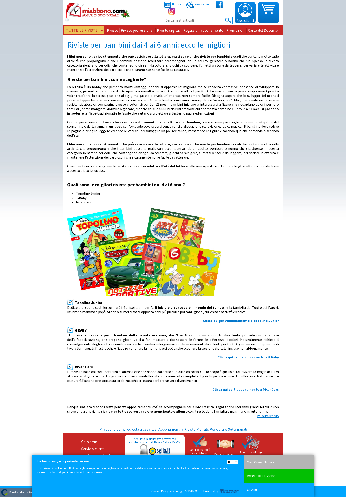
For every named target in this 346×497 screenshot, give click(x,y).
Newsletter (197, 4)
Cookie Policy (160, 491)
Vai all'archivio (268, 416)
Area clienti (245, 13)
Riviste (112, 30)
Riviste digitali (168, 30)
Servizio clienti (93, 448)
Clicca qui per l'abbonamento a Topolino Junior (241, 320)
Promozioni (235, 30)
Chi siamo (89, 441)
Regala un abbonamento (203, 30)
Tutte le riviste (81, 30)
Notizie (172, 4)
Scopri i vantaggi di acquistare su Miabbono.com (251, 448)
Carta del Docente (263, 30)
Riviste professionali (137, 30)
